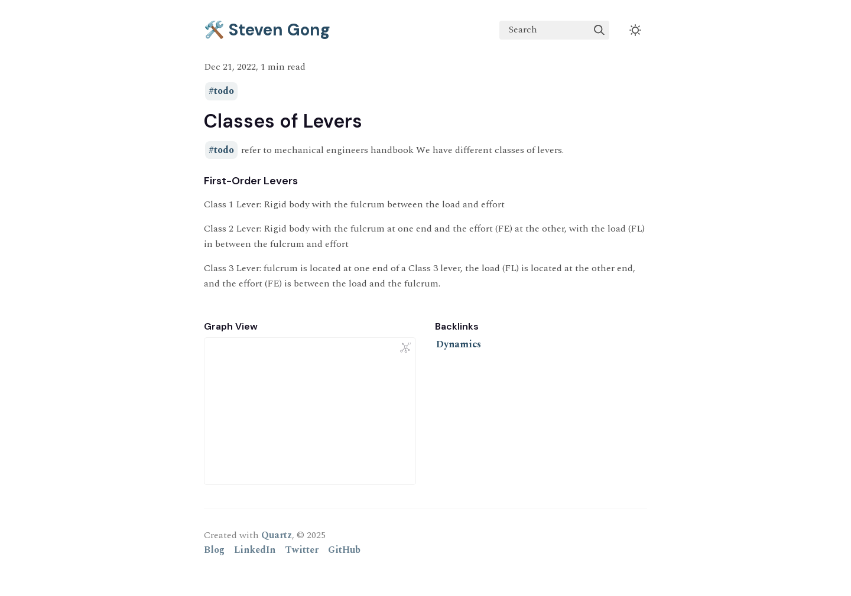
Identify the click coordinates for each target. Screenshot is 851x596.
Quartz (276, 535)
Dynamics (458, 344)
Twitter (302, 550)
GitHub (344, 550)
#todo (221, 91)
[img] (599, 30)
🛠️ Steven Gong (267, 30)
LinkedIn (254, 550)
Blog (214, 550)
